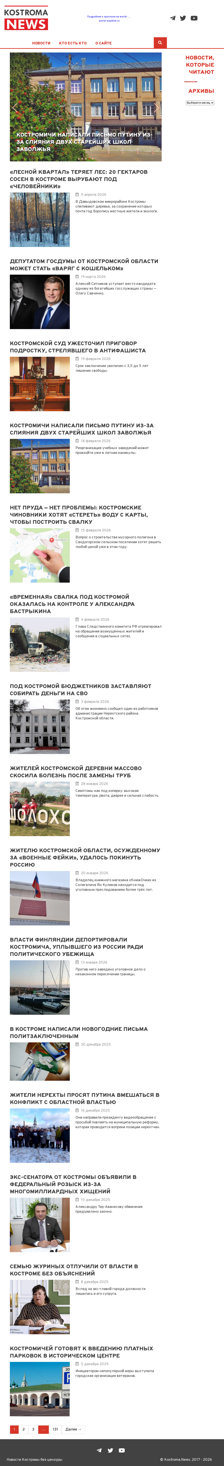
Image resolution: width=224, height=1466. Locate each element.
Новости (41, 43)
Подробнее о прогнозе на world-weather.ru (113, 17)
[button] (156, 108)
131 (55, 1429)
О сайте (103, 43)
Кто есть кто (73, 43)
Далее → (73, 1429)
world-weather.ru (109, 21)
